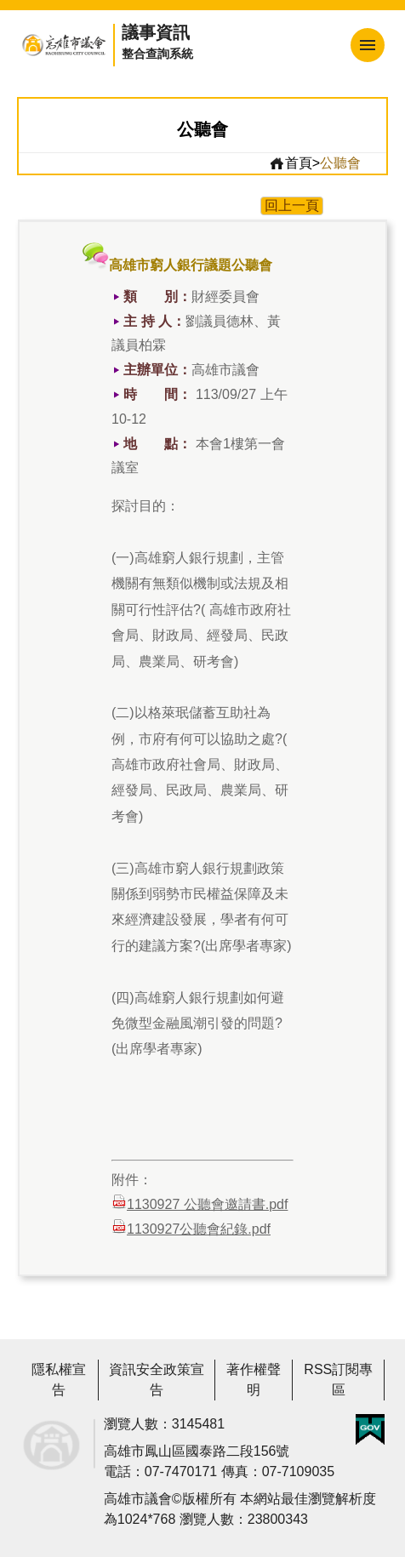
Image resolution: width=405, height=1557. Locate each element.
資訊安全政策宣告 (156, 1379)
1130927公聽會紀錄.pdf (191, 1227)
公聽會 (340, 163)
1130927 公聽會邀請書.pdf (199, 1203)
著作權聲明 (253, 1379)
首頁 (290, 163)
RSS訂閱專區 (338, 1379)
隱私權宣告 (58, 1379)
